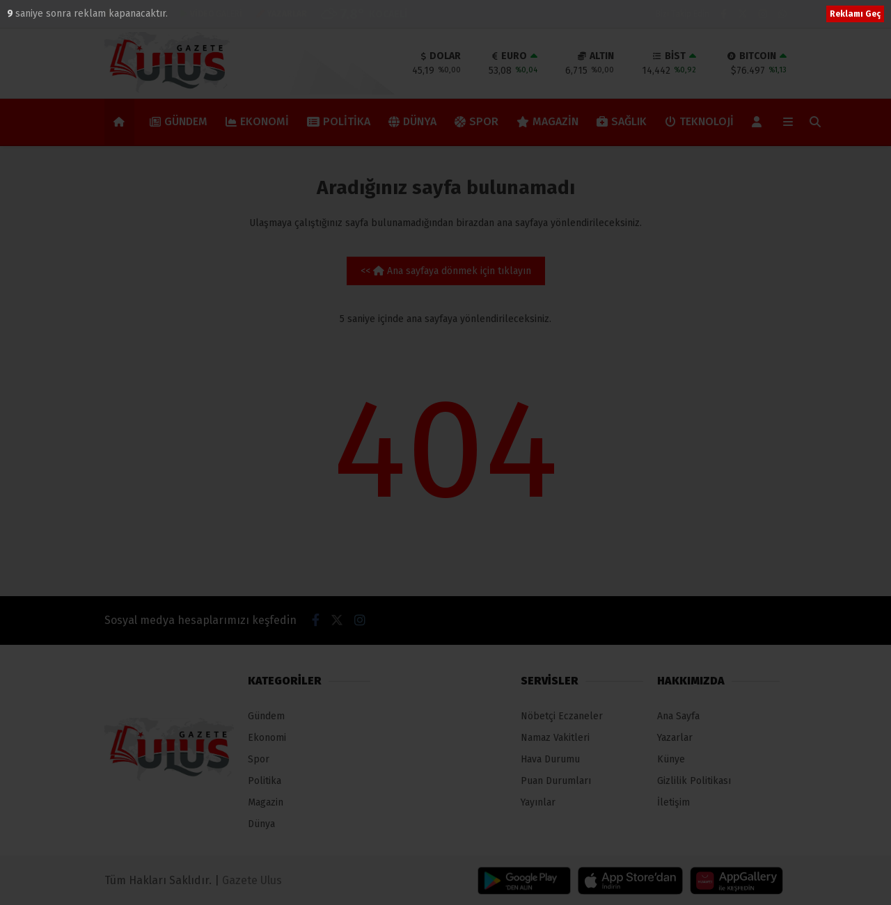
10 (13, 13)
